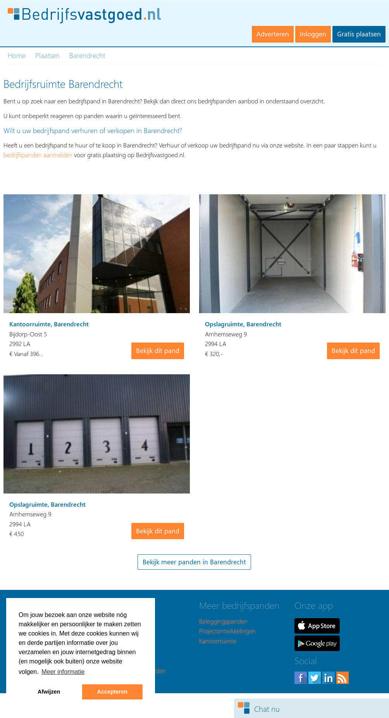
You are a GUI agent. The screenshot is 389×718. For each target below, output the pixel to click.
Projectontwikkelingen (227, 631)
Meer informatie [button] (62, 671)
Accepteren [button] (112, 692)
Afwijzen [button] (49, 692)
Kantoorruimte (217, 641)
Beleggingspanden (223, 621)
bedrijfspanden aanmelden (37, 155)
